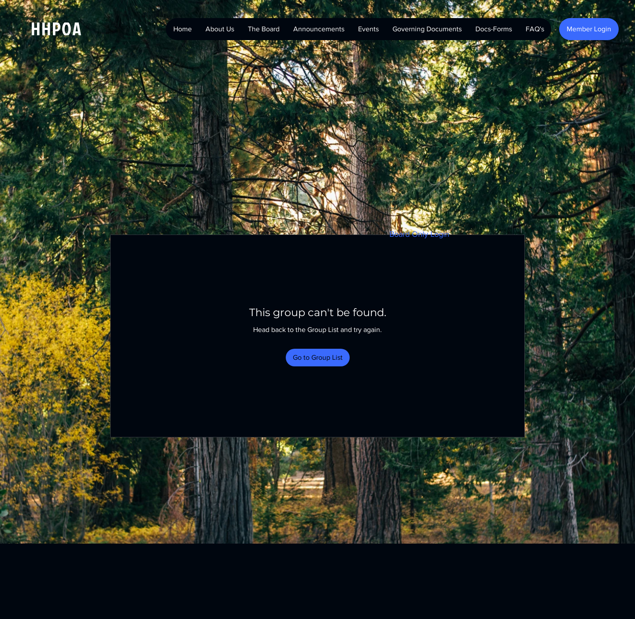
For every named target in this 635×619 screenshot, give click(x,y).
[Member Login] (589, 29)
